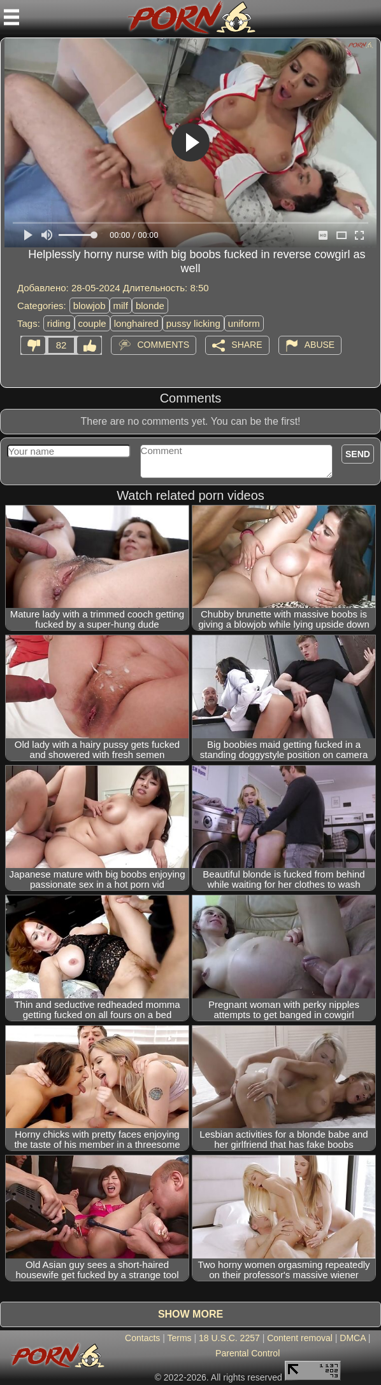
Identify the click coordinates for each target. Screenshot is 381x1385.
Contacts (142, 1338)
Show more (190, 1314)
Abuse (319, 345)
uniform (244, 323)
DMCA (352, 1338)
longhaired (136, 323)
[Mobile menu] (11, 17)
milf (120, 305)
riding (59, 323)
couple (92, 323)
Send (357, 454)
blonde (150, 305)
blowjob (89, 305)
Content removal (300, 1338)
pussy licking (193, 323)
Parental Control (247, 1353)
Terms (179, 1338)
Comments (163, 345)
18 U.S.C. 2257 (229, 1338)
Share (246, 345)
